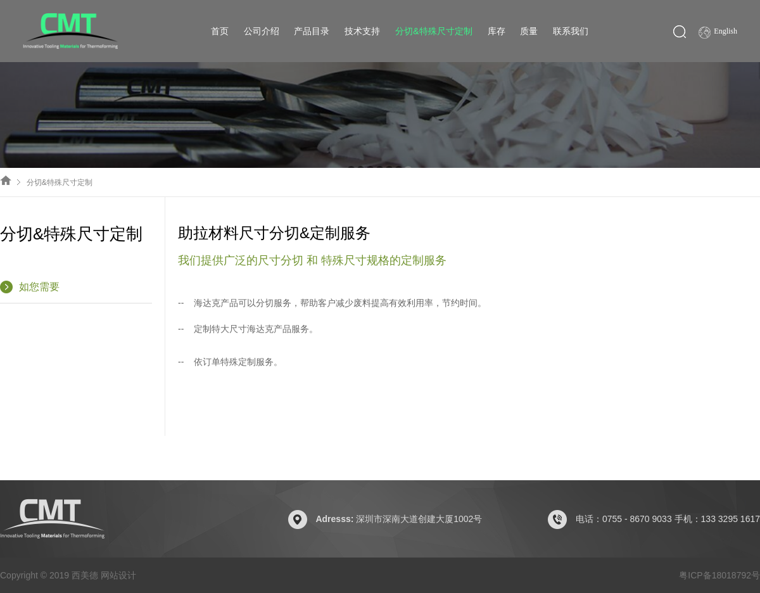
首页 (220, 31)
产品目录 (311, 31)
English (718, 33)
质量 (529, 31)
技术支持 (362, 31)
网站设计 (118, 575)
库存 (496, 31)
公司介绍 (261, 31)
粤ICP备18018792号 (719, 575)
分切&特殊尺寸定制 (433, 31)
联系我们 (570, 31)
